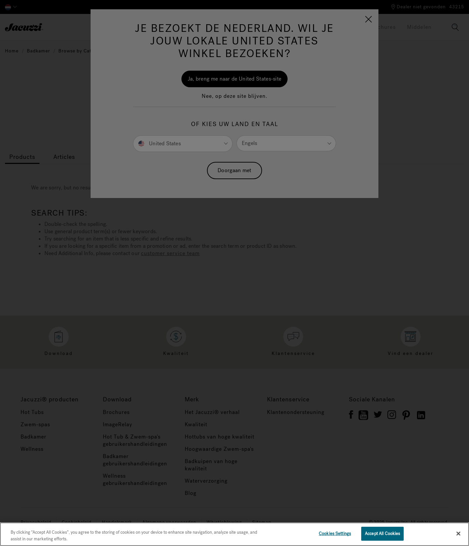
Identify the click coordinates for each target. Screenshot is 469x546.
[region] (234, 534)
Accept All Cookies (382, 533)
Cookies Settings (335, 533)
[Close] (458, 533)
